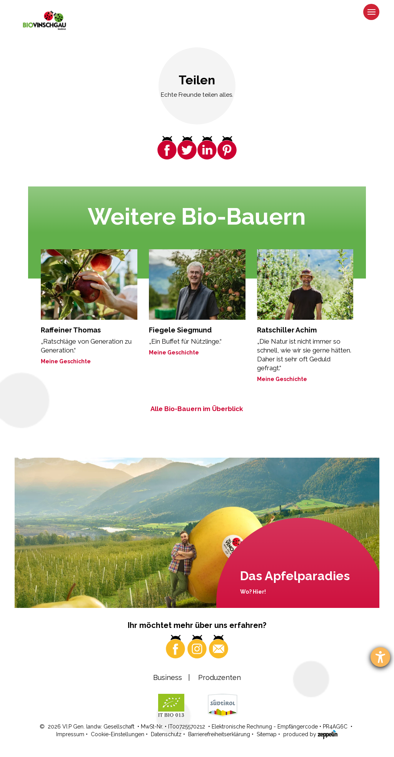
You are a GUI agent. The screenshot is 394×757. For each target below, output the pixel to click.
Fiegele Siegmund (180, 330)
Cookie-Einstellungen (117, 734)
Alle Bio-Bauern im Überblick (196, 409)
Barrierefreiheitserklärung (219, 734)
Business (167, 677)
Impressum (70, 734)
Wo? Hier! (253, 592)
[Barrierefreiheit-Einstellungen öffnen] (380, 657)
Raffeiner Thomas (71, 330)
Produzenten (219, 677)
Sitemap (267, 734)
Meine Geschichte (66, 361)
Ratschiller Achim (287, 330)
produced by (310, 734)
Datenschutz (166, 734)
